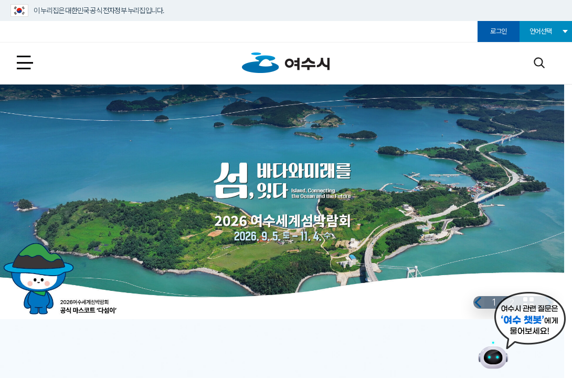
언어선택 (540, 31)
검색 (539, 62)
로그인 (498, 31)
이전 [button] (456, 295)
